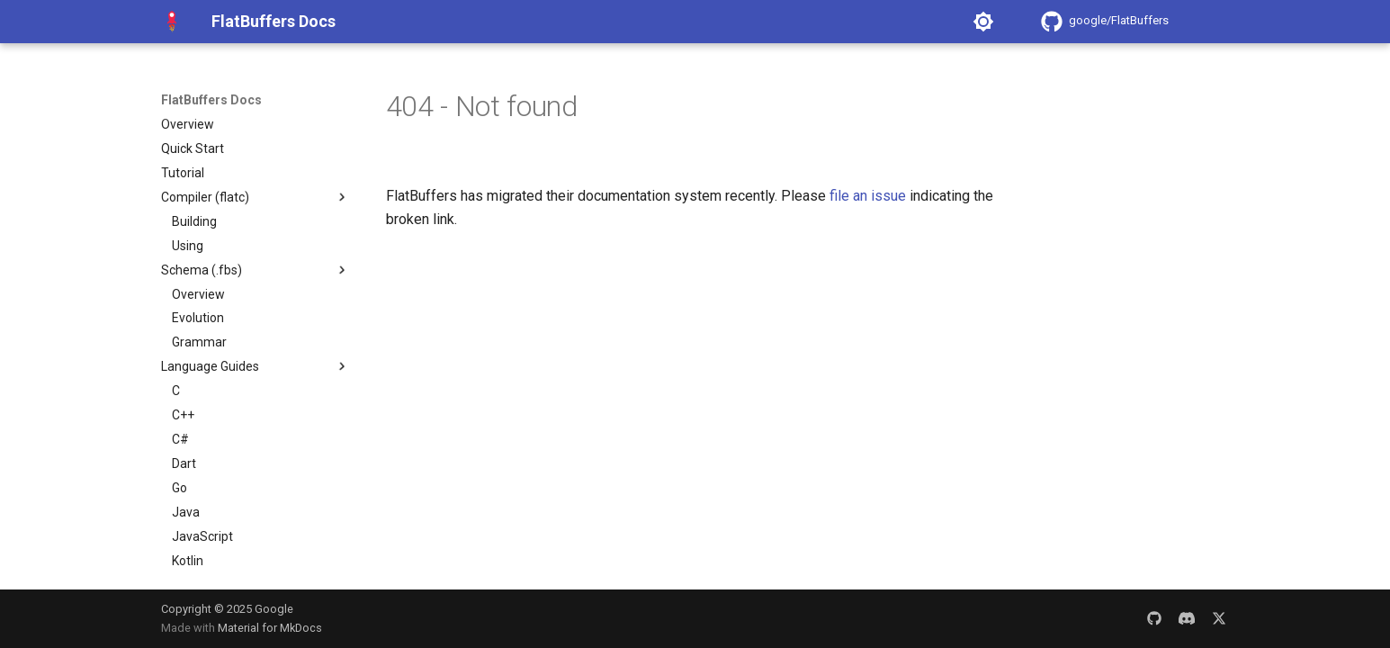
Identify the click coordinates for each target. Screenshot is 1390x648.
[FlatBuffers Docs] (172, 22)
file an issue (868, 195)
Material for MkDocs (270, 627)
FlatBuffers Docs (211, 100)
